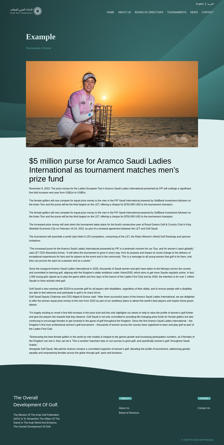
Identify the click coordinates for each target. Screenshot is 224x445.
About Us (124, 12)
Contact (208, 12)
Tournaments (176, 12)
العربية (210, 4)
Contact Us (204, 408)
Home (110, 12)
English (200, 4)
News (194, 12)
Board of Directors (149, 12)
